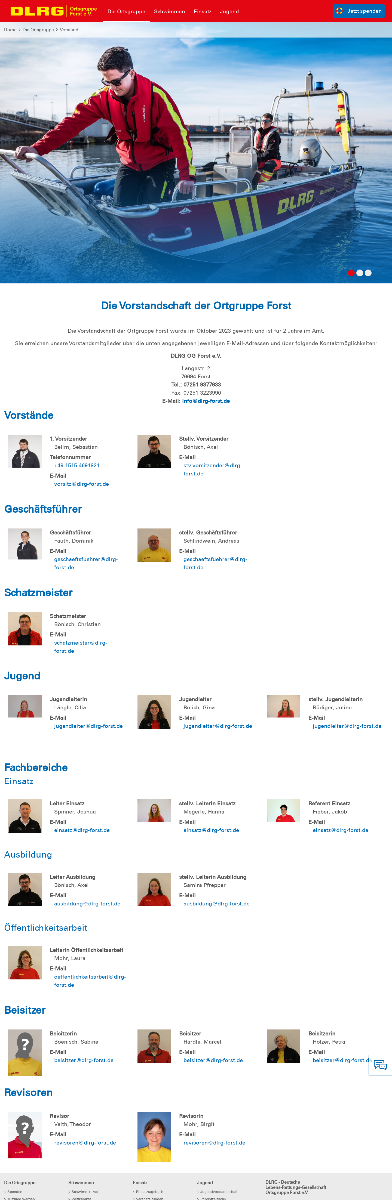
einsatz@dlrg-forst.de (82, 830)
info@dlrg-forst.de (206, 401)
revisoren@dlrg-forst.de (85, 1142)
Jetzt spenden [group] (359, 10)
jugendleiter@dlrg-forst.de (88, 726)
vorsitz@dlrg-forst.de (81, 484)
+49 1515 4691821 (77, 465)
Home (10, 29)
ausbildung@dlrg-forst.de (87, 903)
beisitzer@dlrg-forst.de (84, 1060)
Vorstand (69, 29)
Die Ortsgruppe (38, 29)
